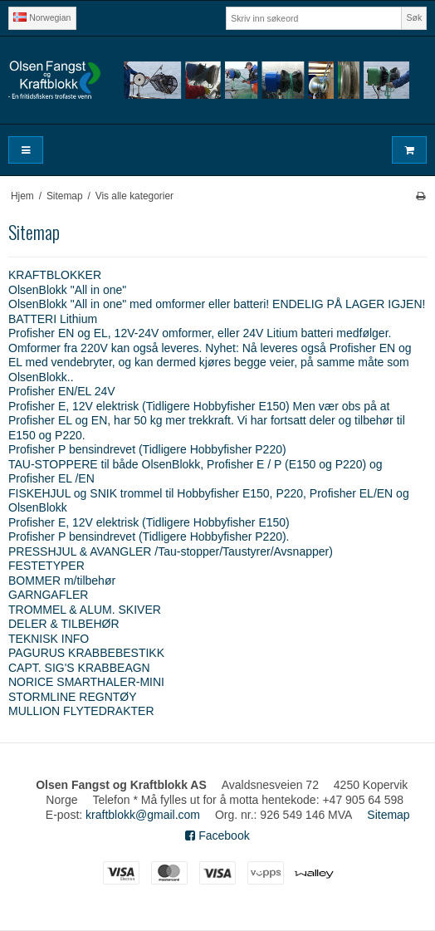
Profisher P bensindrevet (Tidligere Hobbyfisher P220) (147, 449)
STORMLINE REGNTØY (72, 696)
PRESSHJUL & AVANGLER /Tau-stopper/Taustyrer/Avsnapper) (170, 551)
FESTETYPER (46, 565)
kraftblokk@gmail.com (143, 814)
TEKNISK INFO (48, 638)
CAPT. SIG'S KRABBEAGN (79, 667)
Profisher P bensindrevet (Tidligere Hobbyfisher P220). (149, 536)
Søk (415, 17)
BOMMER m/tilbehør (61, 580)
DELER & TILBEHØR (64, 623)
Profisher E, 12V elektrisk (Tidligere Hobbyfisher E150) (149, 522)
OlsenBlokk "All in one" (67, 289)
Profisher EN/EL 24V (61, 391)
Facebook (217, 835)
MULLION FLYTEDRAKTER (81, 711)
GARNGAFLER (48, 594)
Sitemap (388, 814)
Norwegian (42, 17)
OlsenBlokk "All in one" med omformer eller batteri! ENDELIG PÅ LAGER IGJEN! (216, 304)
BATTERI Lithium (52, 319)
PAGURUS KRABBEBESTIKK (86, 652)
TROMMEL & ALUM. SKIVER (84, 609)
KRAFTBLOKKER (54, 275)
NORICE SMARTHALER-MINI (86, 681)
